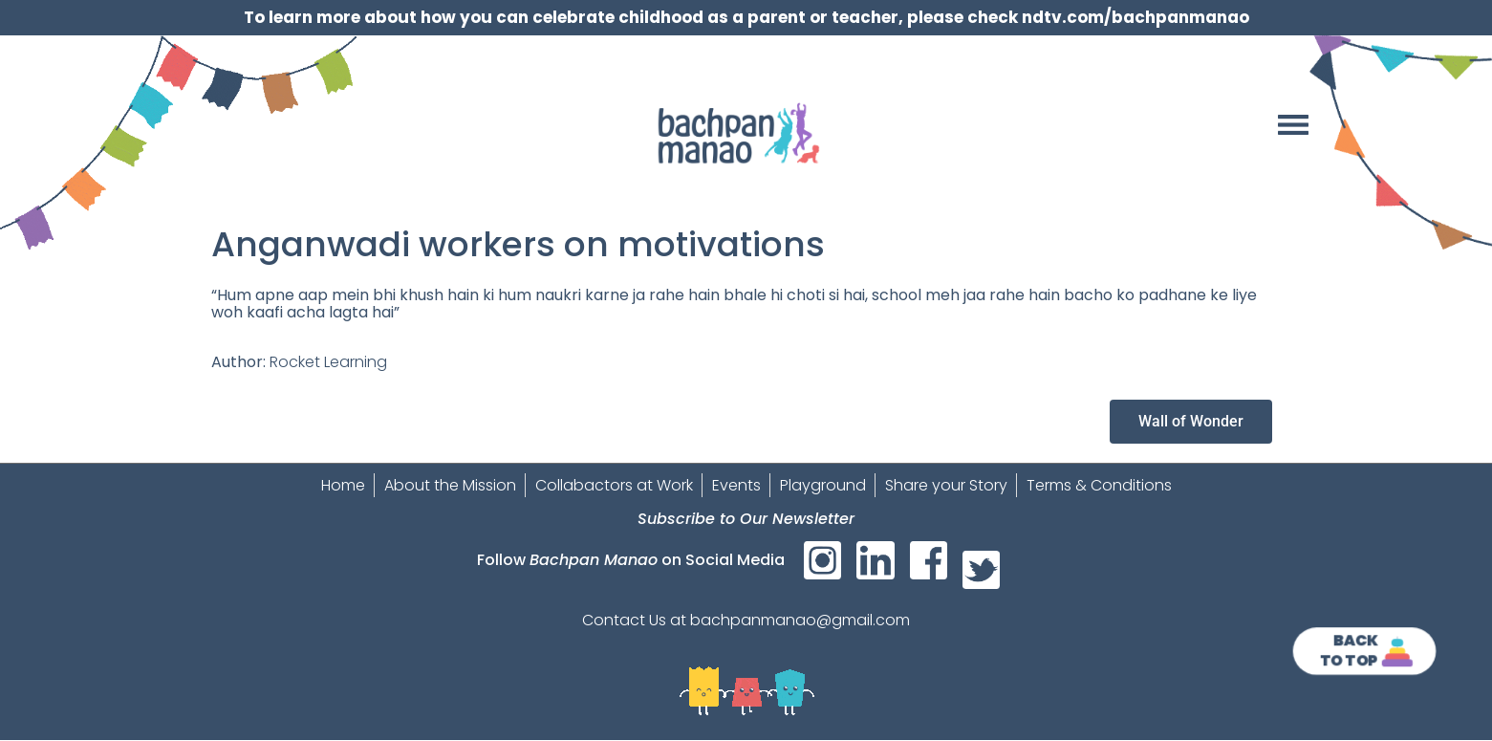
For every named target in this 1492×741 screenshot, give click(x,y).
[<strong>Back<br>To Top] (1398, 651)
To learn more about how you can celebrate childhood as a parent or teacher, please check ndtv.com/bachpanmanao (746, 17)
